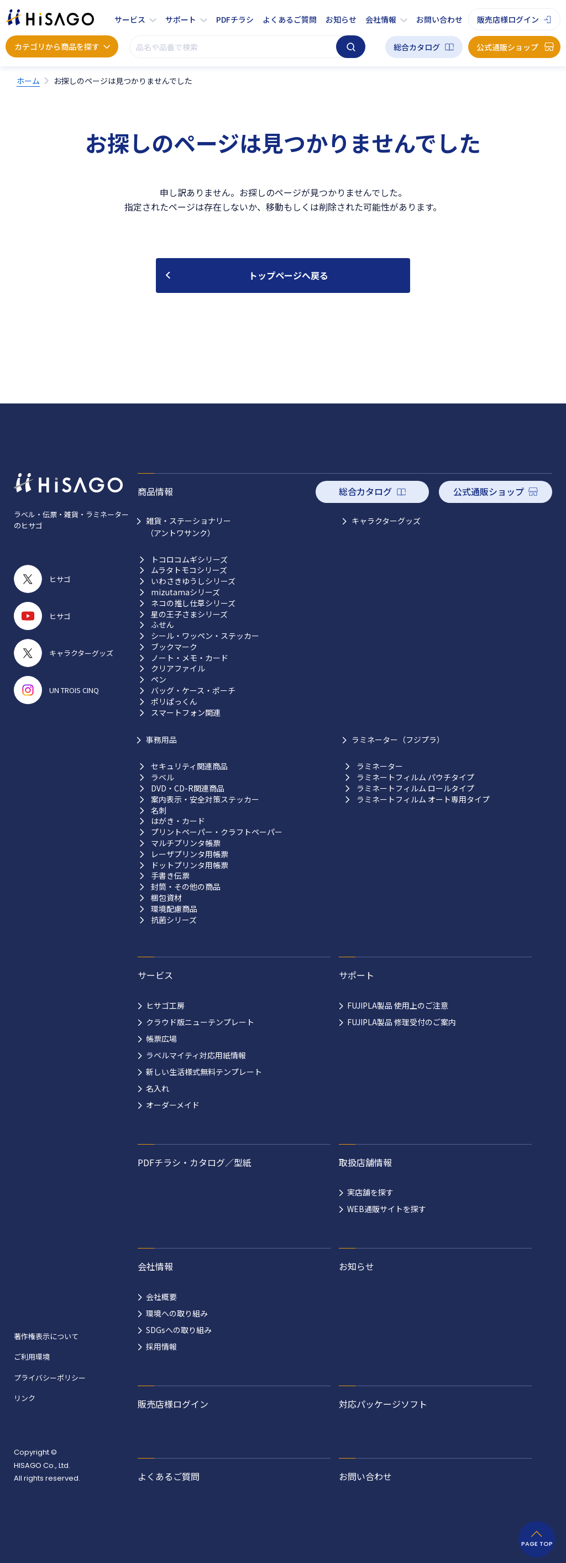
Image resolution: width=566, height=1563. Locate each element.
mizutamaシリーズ (185, 592)
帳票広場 (161, 1038)
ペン (158, 679)
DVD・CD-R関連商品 (187, 788)
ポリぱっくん (174, 701)
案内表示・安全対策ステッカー (205, 799)
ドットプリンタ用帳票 (189, 865)
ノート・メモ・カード (189, 658)
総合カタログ (417, 47)
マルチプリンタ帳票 (186, 843)
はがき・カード (178, 821)
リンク (24, 1398)
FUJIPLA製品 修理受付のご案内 (401, 1021)
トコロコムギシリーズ (189, 559)
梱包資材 (166, 898)
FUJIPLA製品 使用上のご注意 (397, 1005)
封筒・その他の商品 (186, 886)
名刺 (158, 810)
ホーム (28, 80)
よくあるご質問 (290, 19)
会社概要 (161, 1296)
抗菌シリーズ (174, 920)
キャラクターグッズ (386, 520)
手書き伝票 (170, 875)
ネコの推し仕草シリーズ (193, 603)
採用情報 (161, 1346)
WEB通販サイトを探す (386, 1208)
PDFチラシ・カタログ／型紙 (194, 1162)
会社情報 (380, 19)
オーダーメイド (173, 1104)
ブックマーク (174, 647)
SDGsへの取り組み (179, 1329)
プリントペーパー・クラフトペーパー (216, 832)
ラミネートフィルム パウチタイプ (415, 777)
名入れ (157, 1088)
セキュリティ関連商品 (189, 766)
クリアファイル (178, 668)
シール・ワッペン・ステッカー (205, 636)
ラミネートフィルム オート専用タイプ (423, 799)
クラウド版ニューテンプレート (200, 1021)
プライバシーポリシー (50, 1377)
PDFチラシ (235, 19)
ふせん (162, 625)
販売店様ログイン (508, 19)
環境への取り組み (177, 1313)
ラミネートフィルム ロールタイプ (415, 788)
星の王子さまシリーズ (189, 614)
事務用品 (161, 739)
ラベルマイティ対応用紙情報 (196, 1055)
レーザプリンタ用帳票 (189, 854)
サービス (129, 19)
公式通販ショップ (507, 47)
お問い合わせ (439, 19)
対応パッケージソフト (383, 1403)
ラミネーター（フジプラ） (398, 739)
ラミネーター (380, 766)
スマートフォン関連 (186, 712)
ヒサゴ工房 (165, 1005)
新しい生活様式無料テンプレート (204, 1071)
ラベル (162, 777)
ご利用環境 (32, 1356)
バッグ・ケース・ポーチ (193, 690)
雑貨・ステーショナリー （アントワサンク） (188, 526)
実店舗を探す (370, 1192)
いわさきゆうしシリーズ (193, 581)
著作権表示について (46, 1336)
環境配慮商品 (174, 909)
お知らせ (341, 19)
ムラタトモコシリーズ (189, 570)
